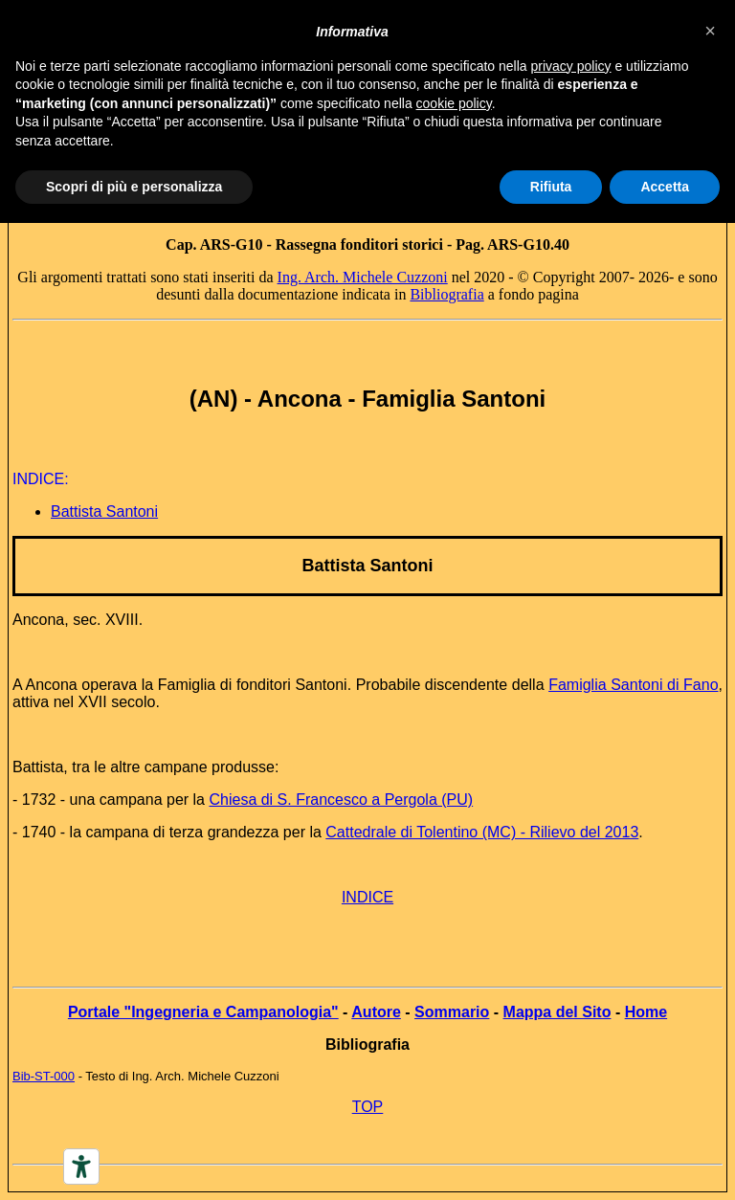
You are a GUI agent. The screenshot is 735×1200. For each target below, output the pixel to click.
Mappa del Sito (557, 1012)
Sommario (451, 1012)
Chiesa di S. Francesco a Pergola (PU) (341, 799)
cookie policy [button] (454, 103)
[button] (710, 30)
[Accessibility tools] (81, 1166)
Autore (376, 1012)
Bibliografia (446, 294)
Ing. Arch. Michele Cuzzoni (363, 277)
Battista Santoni (367, 565)
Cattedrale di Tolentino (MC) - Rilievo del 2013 (481, 832)
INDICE (367, 897)
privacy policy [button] (571, 66)
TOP (368, 1107)
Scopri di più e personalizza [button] (134, 186)
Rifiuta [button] (551, 186)
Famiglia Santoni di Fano (633, 685)
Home (646, 1012)
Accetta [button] (664, 186)
